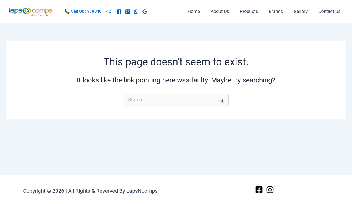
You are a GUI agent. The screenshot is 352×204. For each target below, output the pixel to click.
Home (203, 11)
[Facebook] (119, 11)
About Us (227, 11)
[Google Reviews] (144, 11)
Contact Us (330, 11)
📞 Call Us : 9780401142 (88, 11)
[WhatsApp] (136, 11)
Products (255, 11)
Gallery (303, 11)
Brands (280, 11)
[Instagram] (127, 11)
